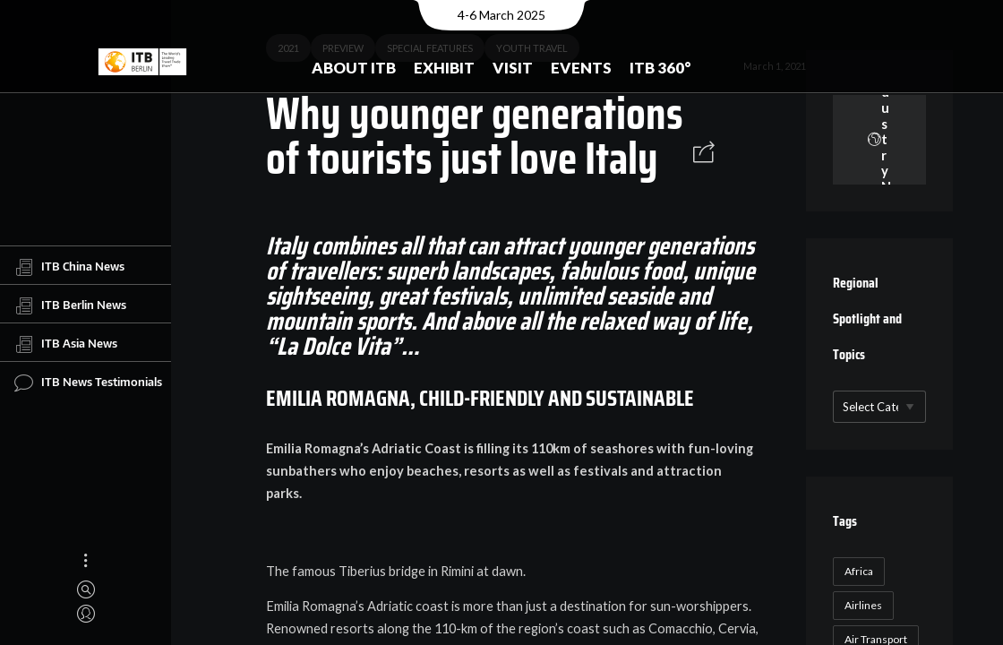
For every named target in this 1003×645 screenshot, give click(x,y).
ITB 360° (660, 67)
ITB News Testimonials (88, 382)
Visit (513, 67)
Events (581, 67)
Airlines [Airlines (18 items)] (863, 605)
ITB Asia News (65, 344)
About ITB (354, 67)
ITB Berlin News (70, 305)
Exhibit (444, 67)
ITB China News (69, 267)
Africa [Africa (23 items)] (858, 571)
